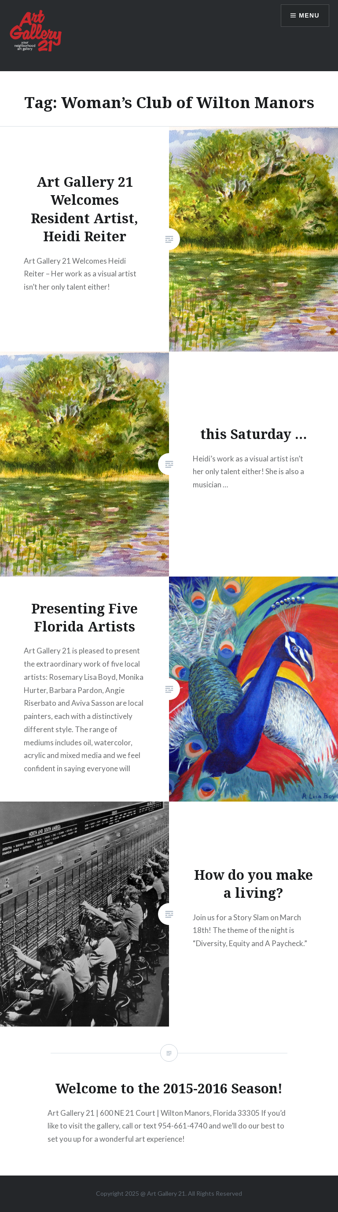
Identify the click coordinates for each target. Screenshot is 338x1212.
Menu (309, 15)
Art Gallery (162, 1193)
